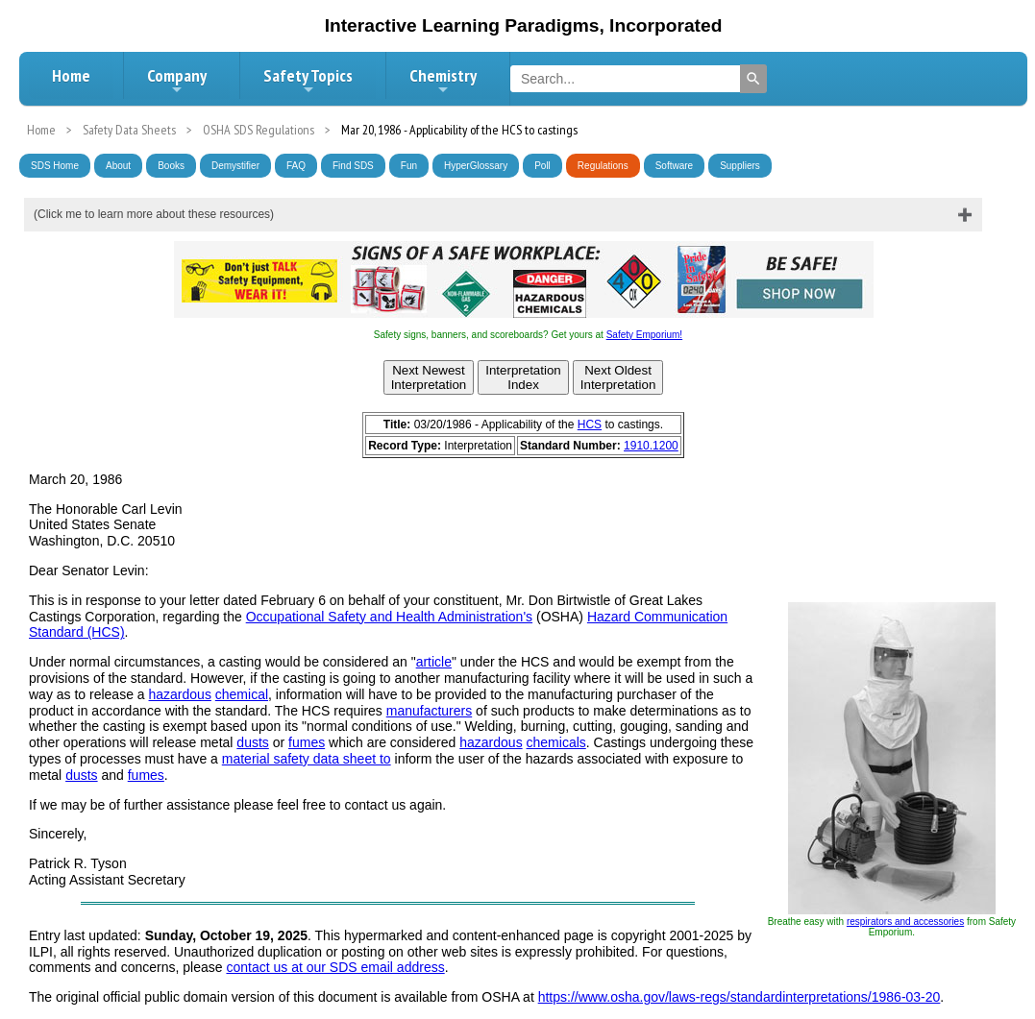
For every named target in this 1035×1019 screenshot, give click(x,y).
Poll (542, 165)
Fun (409, 165)
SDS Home (55, 165)
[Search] (753, 78)
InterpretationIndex (523, 377)
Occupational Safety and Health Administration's (389, 616)
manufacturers (429, 710)
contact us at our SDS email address (335, 967)
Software (674, 165)
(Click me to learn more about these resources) (154, 214)
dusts (252, 742)
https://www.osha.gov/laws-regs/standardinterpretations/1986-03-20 (739, 997)
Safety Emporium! (644, 334)
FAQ (296, 165)
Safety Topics (308, 80)
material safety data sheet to (306, 758)
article (434, 661)
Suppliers (740, 165)
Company (177, 80)
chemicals (556, 742)
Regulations (603, 165)
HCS (590, 424)
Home (71, 75)
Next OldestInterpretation (618, 377)
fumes (306, 742)
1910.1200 (651, 445)
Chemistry (443, 80)
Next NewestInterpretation (429, 377)
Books (171, 165)
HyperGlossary (475, 165)
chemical (241, 694)
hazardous (180, 694)
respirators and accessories (905, 921)
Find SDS (353, 165)
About (118, 165)
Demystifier (235, 165)
